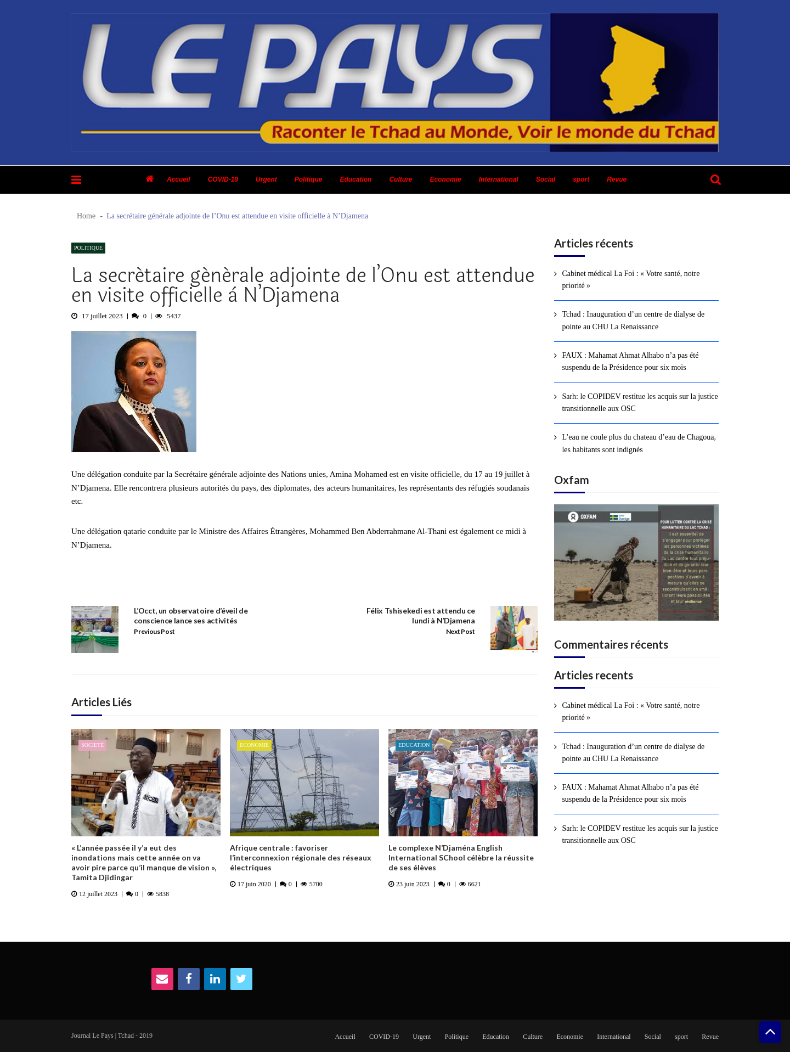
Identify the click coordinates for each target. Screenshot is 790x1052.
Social (545, 179)
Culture (400, 179)
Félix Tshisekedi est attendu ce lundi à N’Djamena (420, 615)
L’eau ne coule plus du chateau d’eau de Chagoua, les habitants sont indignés (639, 443)
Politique (309, 179)
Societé (92, 745)
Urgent (266, 179)
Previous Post (154, 631)
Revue (617, 179)
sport (581, 179)
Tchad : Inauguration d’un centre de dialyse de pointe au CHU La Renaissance (633, 320)
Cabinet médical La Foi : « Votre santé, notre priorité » (630, 279)
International (498, 179)
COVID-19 (223, 179)
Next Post (460, 631)
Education (355, 179)
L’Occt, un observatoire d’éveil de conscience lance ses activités (190, 615)
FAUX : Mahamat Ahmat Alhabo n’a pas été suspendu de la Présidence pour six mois (630, 361)
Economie (445, 179)
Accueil (178, 179)
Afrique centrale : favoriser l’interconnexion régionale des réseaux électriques (300, 857)
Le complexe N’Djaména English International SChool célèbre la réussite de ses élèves (461, 857)
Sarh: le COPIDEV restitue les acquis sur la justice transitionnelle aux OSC (640, 402)
